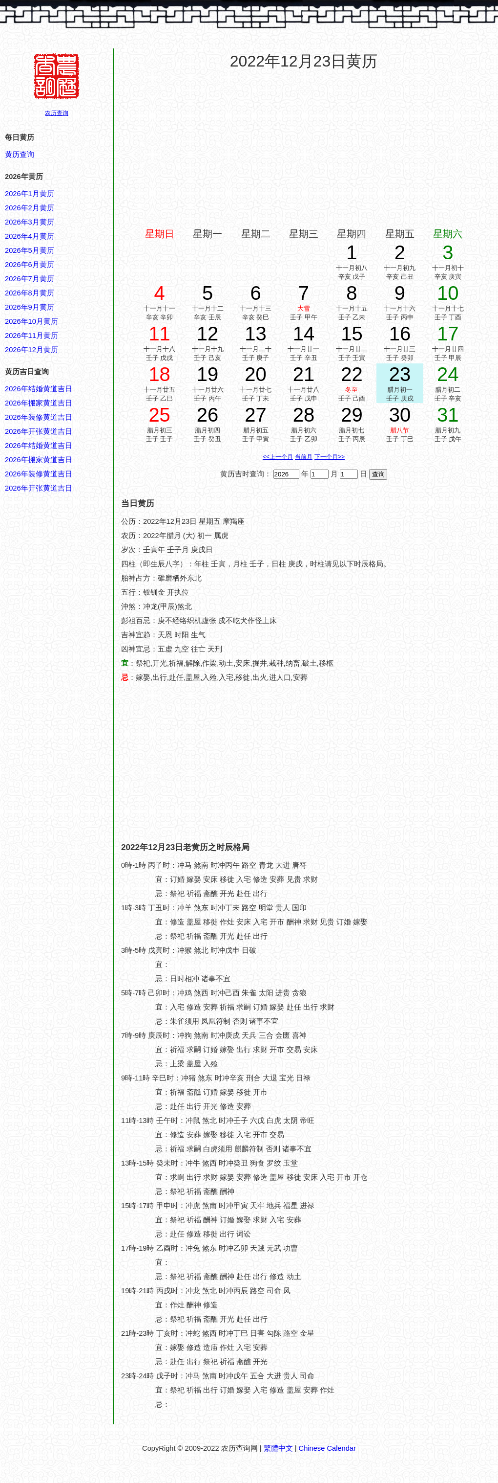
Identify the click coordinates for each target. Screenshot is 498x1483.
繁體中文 (278, 1448)
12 (208, 333)
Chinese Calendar (327, 1448)
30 (400, 415)
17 (448, 333)
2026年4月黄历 (29, 236)
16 (400, 333)
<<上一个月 (278, 456)
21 (304, 374)
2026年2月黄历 (29, 208)
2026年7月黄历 (29, 279)
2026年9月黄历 (29, 307)
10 (448, 293)
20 (256, 374)
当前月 (303, 456)
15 (352, 333)
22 (352, 374)
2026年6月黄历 (29, 265)
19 (208, 374)
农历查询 (56, 113)
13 (256, 333)
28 (304, 415)
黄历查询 (19, 154)
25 (159, 415)
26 (208, 415)
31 (448, 415)
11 (159, 333)
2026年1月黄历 (29, 194)
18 (159, 374)
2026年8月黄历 (29, 293)
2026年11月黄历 (31, 335)
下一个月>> (329, 456)
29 (352, 415)
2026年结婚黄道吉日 (38, 389)
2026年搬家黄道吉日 (38, 403)
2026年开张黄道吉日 (38, 431)
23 (400, 374)
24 (448, 374)
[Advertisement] (303, 148)
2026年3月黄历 (29, 222)
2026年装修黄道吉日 (38, 417)
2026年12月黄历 (31, 350)
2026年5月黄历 (29, 250)
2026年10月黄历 (31, 321)
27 (256, 415)
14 (304, 333)
